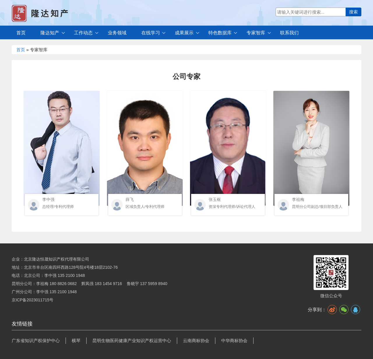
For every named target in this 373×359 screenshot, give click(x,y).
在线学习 (150, 32)
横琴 (76, 340)
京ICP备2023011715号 (32, 300)
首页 (21, 32)
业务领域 (117, 32)
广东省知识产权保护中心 (36, 340)
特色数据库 (220, 32)
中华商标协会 (234, 340)
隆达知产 (50, 32)
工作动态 (83, 32)
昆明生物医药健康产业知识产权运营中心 (131, 340)
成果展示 (184, 32)
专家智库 (256, 32)
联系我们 (289, 32)
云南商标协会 (196, 340)
